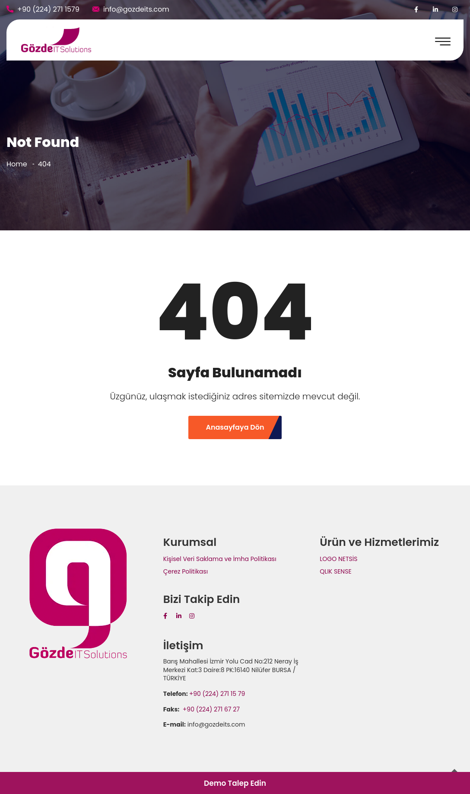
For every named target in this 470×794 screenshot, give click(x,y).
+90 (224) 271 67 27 (210, 709)
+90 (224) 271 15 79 (217, 693)
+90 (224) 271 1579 (48, 9)
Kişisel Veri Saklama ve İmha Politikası (219, 559)
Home (16, 164)
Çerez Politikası (185, 571)
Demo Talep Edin (235, 783)
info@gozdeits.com (136, 9)
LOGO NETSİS (338, 559)
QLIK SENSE (335, 571)
